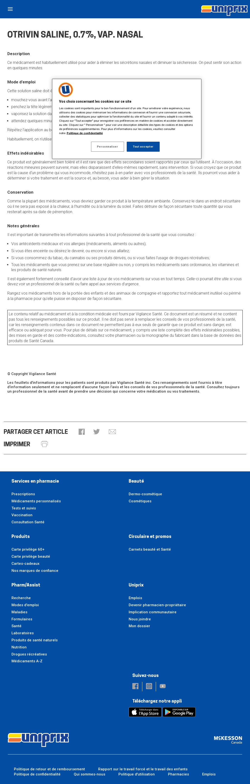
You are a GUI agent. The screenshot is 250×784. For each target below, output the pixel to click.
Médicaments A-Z (26, 661)
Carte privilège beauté (30, 556)
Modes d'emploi (25, 605)
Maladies (19, 612)
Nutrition (19, 647)
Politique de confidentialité (37, 774)
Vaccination (21, 515)
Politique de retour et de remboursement (49, 769)
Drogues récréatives (29, 654)
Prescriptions (23, 494)
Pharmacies (178, 774)
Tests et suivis (23, 508)
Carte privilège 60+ (27, 549)
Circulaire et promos (150, 537)
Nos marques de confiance (34, 570)
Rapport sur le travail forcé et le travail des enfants (143, 769)
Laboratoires (22, 633)
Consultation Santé (27, 522)
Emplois (135, 598)
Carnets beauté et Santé (150, 549)
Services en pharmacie (35, 481)
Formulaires (21, 619)
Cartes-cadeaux (25, 563)
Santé (16, 626)
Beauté (136, 481)
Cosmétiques (140, 501)
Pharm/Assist (25, 585)
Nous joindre (140, 619)
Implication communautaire (153, 612)
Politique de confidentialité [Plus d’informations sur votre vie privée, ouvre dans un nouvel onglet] (85, 133)
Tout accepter (143, 146)
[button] (81, 432)
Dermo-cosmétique (145, 494)
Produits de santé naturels (34, 640)
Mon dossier (139, 626)
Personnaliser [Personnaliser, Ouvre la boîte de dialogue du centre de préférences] (107, 146)
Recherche (21, 598)
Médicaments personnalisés (36, 501)
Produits (20, 537)
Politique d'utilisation (136, 774)
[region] (127, 119)
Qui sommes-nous (89, 774)
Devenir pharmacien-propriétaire (157, 605)
